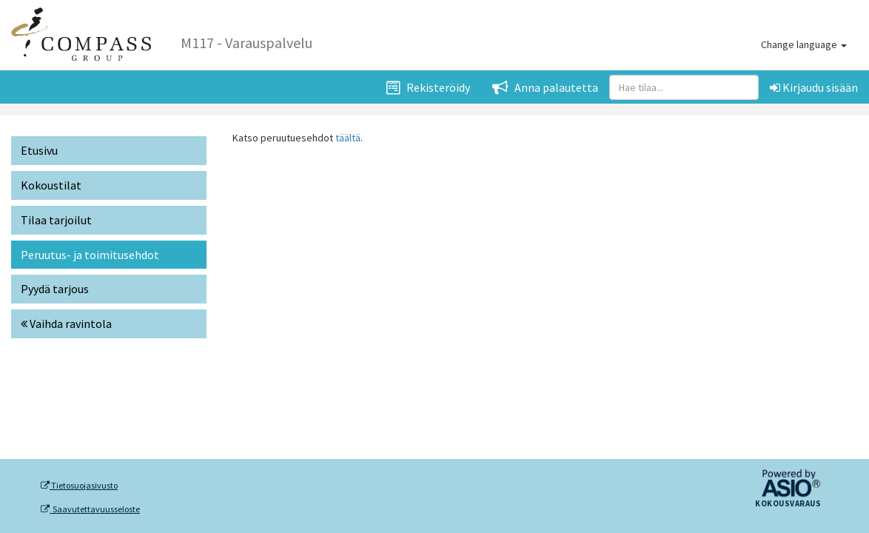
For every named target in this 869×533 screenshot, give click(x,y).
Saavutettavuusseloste (90, 509)
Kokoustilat (51, 185)
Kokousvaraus (788, 504)
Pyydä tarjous (55, 288)
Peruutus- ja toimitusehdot (90, 254)
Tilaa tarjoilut (56, 219)
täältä (347, 137)
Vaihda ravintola (66, 323)
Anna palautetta (545, 87)
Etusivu (39, 150)
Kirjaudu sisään (814, 87)
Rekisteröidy (428, 87)
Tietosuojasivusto (79, 485)
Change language (804, 44)
